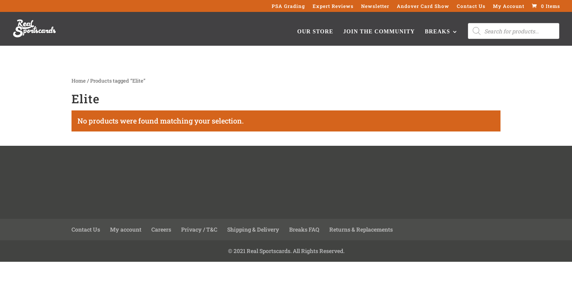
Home (79, 80)
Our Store (315, 32)
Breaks (437, 32)
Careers (161, 229)
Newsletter (375, 6)
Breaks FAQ (304, 229)
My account (125, 229)
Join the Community (379, 32)
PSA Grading (288, 6)
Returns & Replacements (361, 229)
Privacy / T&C (199, 229)
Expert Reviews (333, 6)
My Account (508, 6)
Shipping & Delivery (253, 229)
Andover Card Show (423, 6)
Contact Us (471, 6)
